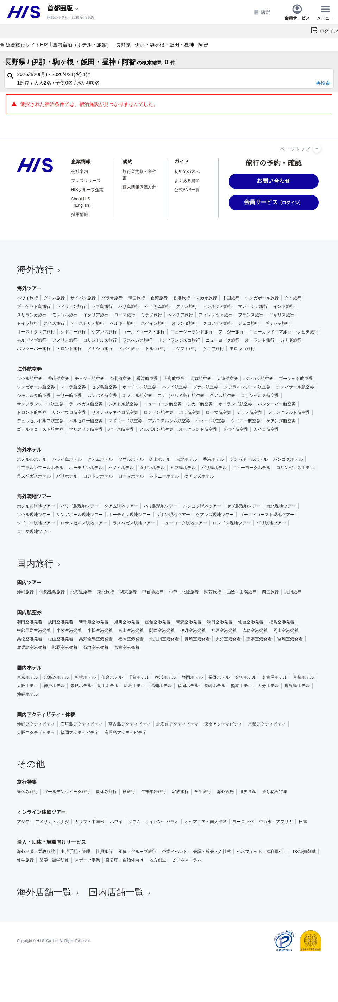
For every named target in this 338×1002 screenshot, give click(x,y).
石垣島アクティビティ (82, 724)
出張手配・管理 (75, 851)
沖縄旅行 (25, 592)
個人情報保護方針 (139, 187)
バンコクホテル (288, 459)
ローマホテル (131, 476)
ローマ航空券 (218, 412)
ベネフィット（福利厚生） (262, 851)
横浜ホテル (165, 677)
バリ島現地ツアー (160, 506)
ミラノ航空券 (249, 412)
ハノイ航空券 (174, 387)
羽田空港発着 (29, 622)
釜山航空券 (58, 378)
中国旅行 (231, 297)
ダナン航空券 (205, 387)
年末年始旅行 (153, 791)
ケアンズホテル (199, 476)
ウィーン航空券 (210, 420)
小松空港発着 (100, 630)
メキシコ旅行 (100, 348)
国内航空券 (29, 612)
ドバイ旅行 (128, 348)
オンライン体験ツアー (41, 812)
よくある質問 (187, 180)
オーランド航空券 (235, 404)
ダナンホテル (152, 467)
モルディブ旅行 (31, 340)
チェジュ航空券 (89, 378)
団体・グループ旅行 (137, 851)
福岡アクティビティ (80, 732)
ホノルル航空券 (137, 395)
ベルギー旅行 (122, 323)
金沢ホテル (245, 677)
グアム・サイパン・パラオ (153, 821)
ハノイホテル (121, 467)
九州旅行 (292, 592)
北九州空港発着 (164, 638)
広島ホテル (134, 685)
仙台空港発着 (250, 622)
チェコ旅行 (248, 323)
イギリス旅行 (281, 314)
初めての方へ (187, 171)
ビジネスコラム (186, 860)
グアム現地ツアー (121, 506)
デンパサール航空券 (295, 387)
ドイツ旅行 (27, 323)
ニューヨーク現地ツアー (184, 523)
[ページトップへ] (317, 148)
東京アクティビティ (223, 724)
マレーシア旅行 (253, 306)
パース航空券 (121, 429)
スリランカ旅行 (31, 314)
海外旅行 (39, 269)
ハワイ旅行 (27, 297)
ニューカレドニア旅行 (270, 331)
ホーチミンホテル (86, 467)
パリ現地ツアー (271, 523)
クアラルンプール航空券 (247, 387)
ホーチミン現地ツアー (129, 514)
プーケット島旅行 (34, 306)
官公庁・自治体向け (125, 860)
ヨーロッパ (243, 821)
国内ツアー (29, 582)
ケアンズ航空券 (281, 420)
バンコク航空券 (258, 378)
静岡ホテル (192, 677)
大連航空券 (227, 378)
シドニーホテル (164, 476)
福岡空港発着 (131, 638)
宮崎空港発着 (290, 638)
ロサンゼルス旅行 (100, 340)
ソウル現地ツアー (34, 514)
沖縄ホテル (27, 694)
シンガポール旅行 (262, 297)
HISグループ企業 (87, 189)
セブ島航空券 (104, 387)
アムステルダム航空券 (169, 420)
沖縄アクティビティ (36, 724)
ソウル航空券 (29, 378)
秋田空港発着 (219, 622)
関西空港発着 (162, 630)
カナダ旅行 (290, 340)
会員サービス (297, 12)
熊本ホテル (241, 685)
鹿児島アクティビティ (125, 732)
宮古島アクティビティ (129, 724)
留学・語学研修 (54, 860)
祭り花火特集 (274, 791)
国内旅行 (39, 563)
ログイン (329, 30)
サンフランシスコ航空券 (40, 404)
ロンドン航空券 (158, 412)
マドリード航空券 (125, 420)
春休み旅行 (27, 791)
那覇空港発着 (64, 647)
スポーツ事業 (87, 860)
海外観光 (225, 791)
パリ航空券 (189, 412)
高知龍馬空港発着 (96, 638)
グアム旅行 (54, 297)
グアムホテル (100, 459)
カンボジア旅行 (217, 306)
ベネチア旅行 (180, 314)
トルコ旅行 (155, 348)
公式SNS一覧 (187, 189)
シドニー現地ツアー (36, 523)
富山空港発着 (131, 630)
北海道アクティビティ (177, 724)
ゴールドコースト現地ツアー (266, 514)
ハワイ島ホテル (67, 459)
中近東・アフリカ (276, 821)
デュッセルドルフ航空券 (40, 420)
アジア (23, 821)
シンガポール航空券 (36, 387)
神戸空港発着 (224, 630)
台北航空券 (120, 378)
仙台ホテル (112, 677)
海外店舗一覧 (48, 892)
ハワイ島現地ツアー (80, 506)
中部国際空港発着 (34, 630)
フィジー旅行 (231, 331)
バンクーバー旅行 (34, 348)
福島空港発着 (281, 622)
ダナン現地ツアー (173, 514)
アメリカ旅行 (64, 340)
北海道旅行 (81, 592)
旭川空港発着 (126, 622)
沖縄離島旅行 (52, 592)
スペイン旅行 (153, 323)
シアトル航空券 (123, 404)
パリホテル (66, 476)
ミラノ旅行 (151, 314)
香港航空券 (147, 378)
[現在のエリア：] (63, 8)
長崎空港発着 (197, 638)
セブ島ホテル (183, 467)
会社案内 (79, 171)
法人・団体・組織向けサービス (51, 842)
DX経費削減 (304, 851)
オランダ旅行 (184, 323)
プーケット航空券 (296, 378)
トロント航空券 (31, 412)
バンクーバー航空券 (277, 404)
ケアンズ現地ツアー (215, 514)
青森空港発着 (188, 622)
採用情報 (79, 214)
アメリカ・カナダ (52, 821)
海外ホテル (29, 450)
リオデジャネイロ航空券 (115, 412)
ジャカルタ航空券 (34, 395)
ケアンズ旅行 (104, 331)
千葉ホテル (138, 677)
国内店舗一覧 (120, 892)
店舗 (262, 12)
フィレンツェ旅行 (215, 314)
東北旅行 (105, 592)
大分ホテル (268, 685)
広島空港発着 (255, 630)
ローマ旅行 (124, 314)
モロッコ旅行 (242, 348)
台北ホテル (186, 459)
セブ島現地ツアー (244, 506)
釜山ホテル (159, 459)
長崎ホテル (214, 685)
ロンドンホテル (98, 476)
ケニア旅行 (213, 348)
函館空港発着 (157, 622)
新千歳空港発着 (93, 622)
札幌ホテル (85, 677)
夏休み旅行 (106, 791)
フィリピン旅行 (71, 306)
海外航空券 (29, 369)
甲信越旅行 (152, 592)
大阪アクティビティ (36, 732)
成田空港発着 (60, 622)
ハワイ (116, 821)
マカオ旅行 (206, 297)
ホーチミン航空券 (139, 387)
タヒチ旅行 (307, 331)
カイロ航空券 (266, 429)
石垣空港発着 (95, 647)
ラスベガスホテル (34, 476)
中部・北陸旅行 (184, 592)
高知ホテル (161, 685)
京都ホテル (303, 677)
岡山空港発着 (286, 630)
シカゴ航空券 (200, 404)
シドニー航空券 (246, 420)
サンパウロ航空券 (69, 412)
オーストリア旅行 (87, 323)
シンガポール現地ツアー (79, 514)
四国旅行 (270, 592)
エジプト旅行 (184, 348)
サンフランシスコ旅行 (179, 340)
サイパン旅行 (83, 297)
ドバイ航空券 (235, 429)
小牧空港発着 (69, 630)
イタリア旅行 (95, 314)
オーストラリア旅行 (36, 331)
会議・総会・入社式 (212, 851)
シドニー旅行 (73, 331)
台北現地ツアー (281, 506)
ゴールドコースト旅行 (144, 331)
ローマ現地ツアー (34, 531)
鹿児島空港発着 (31, 647)
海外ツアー (29, 288)
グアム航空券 (222, 395)
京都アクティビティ (267, 724)
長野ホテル (219, 677)
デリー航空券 (69, 395)
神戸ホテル (54, 685)
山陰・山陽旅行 (241, 592)
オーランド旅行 (260, 340)
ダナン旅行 (186, 306)
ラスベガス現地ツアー (134, 523)
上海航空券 (173, 378)
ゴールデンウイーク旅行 (67, 791)
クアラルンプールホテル (40, 467)
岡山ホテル (107, 685)
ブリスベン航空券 (86, 429)
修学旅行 (25, 860)
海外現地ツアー (34, 496)
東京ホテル (27, 677)
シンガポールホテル (249, 459)
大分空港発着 (228, 638)
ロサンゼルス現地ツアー (84, 523)
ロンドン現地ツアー (232, 523)
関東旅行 (128, 592)
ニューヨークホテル (251, 467)
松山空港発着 (60, 638)
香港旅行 (181, 297)
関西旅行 (212, 592)
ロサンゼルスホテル (295, 467)
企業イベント (174, 851)
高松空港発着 (29, 638)
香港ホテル (213, 459)
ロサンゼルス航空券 (260, 395)
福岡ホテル (188, 685)
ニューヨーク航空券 (163, 404)
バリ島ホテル (214, 467)
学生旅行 (202, 791)
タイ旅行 (292, 297)
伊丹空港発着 (193, 630)
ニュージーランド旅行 (191, 331)
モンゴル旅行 (64, 314)
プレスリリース (86, 180)
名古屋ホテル (274, 677)
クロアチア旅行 (217, 323)
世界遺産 (247, 791)
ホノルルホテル (31, 459)
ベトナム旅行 (157, 306)
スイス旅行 (54, 323)
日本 (303, 821)
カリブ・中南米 (89, 821)
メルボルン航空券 (156, 429)
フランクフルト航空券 (289, 412)
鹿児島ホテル (297, 685)
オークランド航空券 (198, 429)
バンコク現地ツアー (202, 506)
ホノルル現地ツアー (36, 506)
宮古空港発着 (126, 647)
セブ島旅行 (102, 306)
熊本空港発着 (259, 638)
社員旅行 (104, 851)
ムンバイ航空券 (102, 395)
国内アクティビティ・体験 (46, 714)
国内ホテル (29, 668)
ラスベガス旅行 (137, 340)
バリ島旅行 (128, 306)
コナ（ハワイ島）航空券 (181, 395)
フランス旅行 (250, 314)
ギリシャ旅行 (277, 323)
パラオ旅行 (112, 297)
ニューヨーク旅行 (222, 340)
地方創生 (157, 860)
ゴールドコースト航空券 (40, 429)
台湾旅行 (159, 297)
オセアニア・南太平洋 (205, 821)
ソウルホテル (131, 459)
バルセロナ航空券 (86, 420)
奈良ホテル (81, 685)
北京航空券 (200, 378)
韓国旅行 (136, 297)
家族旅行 (180, 791)
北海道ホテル (56, 677)
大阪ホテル (27, 685)
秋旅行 (129, 791)
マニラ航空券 (73, 387)
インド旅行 (283, 306)
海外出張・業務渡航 (36, 851)
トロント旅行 (69, 348)
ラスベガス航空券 (86, 404)
